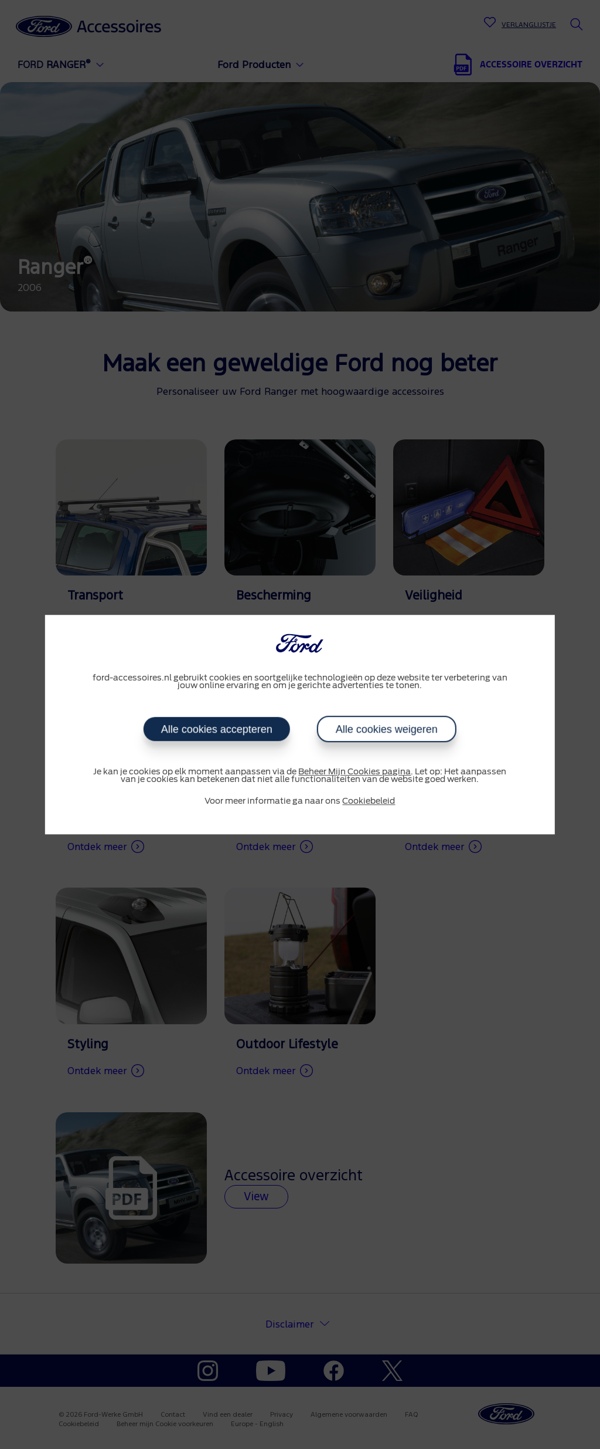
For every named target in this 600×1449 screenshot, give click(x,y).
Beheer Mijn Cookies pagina (354, 772)
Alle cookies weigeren (387, 729)
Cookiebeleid (368, 801)
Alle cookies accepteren (216, 729)
